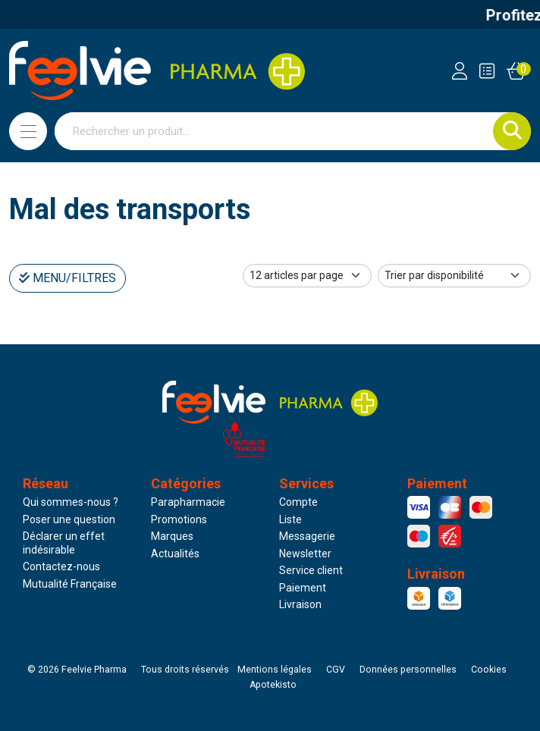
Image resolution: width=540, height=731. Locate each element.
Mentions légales (274, 669)
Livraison (300, 604)
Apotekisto (273, 684)
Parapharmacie (188, 502)
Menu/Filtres (67, 278)
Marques (172, 536)
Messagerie (307, 536)
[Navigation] (28, 131)
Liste (290, 519)
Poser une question (69, 519)
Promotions (179, 519)
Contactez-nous (61, 566)
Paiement (302, 588)
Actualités (175, 553)
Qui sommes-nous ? (70, 502)
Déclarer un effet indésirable (64, 543)
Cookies (489, 669)
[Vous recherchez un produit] (274, 131)
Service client (311, 570)
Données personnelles (408, 669)
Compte (298, 502)
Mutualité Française (70, 584)
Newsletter (305, 553)
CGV (335, 669)
